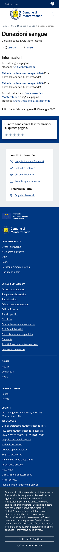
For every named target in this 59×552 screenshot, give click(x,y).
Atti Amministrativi (12, 329)
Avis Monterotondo (24, 66)
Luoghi (5, 394)
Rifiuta (29, 538)
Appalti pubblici (10, 314)
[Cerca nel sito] (52, 14)
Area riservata (9, 479)
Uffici (4, 257)
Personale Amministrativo (16, 267)
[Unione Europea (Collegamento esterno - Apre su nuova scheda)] (29, 216)
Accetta (29, 545)
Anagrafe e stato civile (14, 294)
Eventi (5, 399)
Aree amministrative (13, 252)
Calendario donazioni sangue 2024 (22, 73)
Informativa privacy (12, 464)
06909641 (11, 421)
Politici (5, 262)
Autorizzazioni (9, 299)
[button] (11, 4)
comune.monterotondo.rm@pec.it (25, 431)
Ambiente (7, 339)
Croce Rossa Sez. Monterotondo (31, 100)
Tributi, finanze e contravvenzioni (20, 344)
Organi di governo (11, 247)
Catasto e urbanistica (13, 289)
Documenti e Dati (11, 272)
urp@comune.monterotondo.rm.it (27, 426)
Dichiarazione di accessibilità (17, 474)
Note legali (7, 469)
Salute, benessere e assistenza (18, 324)
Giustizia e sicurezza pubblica (17, 334)
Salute (32, 25)
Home (4, 25)
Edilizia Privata (10, 309)
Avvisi (5, 376)
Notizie (5, 366)
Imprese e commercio (13, 349)
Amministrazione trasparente (17, 459)
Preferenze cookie (14, 526)
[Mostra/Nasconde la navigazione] (6, 14)
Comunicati (8, 371)
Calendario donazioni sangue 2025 (22, 83)
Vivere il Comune (18, 25)
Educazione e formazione (15, 304)
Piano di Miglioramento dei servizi (20, 484)
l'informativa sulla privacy (28, 530)
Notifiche (7, 319)
